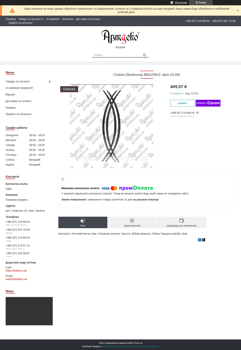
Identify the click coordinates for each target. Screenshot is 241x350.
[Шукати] (144, 55)
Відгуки (10, 94)
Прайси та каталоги (20, 22)
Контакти (67, 19)
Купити (182, 103)
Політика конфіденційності (145, 346)
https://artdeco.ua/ (16, 270)
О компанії (52, 19)
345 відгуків (181, 2)
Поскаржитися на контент (116, 346)
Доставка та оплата (88, 19)
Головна (11, 19)
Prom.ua (138, 343)
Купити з (208, 103)
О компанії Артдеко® (19, 87)
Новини (10, 107)
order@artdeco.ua (16, 279)
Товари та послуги (29, 19)
